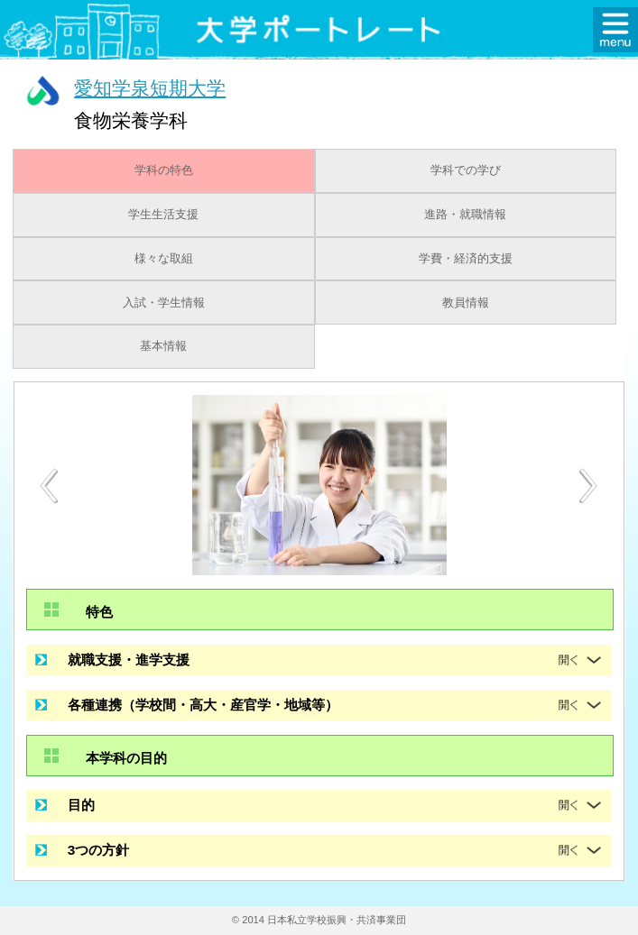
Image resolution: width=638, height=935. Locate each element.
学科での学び (465, 170)
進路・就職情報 (465, 214)
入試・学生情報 (164, 303)
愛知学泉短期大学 (150, 88)
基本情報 (163, 346)
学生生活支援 (163, 214)
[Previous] (48, 485)
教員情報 (465, 303)
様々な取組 (163, 258)
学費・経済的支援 (466, 258)
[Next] (589, 486)
